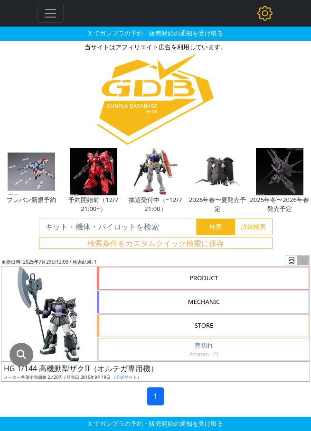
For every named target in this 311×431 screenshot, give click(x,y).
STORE (204, 325)
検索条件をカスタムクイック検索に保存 (155, 243)
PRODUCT (203, 278)
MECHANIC (204, 301)
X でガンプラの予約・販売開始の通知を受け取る (155, 33)
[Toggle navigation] (50, 13)
